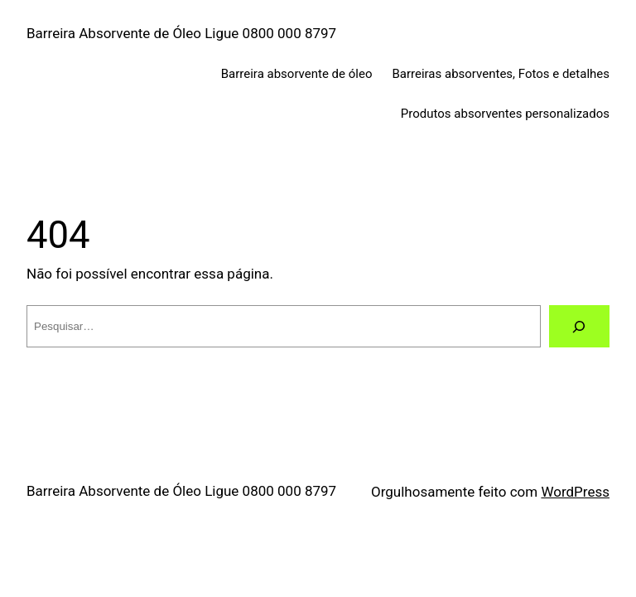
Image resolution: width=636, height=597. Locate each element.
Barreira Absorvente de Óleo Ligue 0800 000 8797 (181, 33)
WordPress (575, 491)
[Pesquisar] (579, 326)
